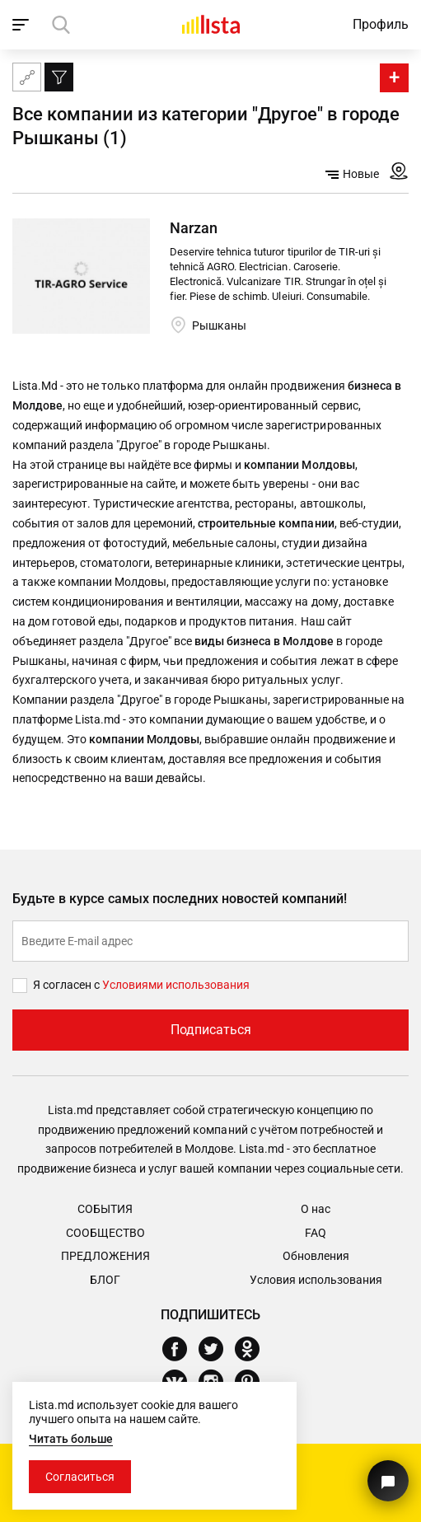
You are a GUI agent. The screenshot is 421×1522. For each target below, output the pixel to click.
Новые (352, 173)
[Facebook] (180, 1349)
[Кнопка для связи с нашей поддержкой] (388, 1480)
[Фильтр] (58, 77)
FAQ (315, 1232)
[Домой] (211, 24)
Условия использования (316, 1279)
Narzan (194, 227)
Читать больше (71, 1438)
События (105, 1208)
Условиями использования (176, 984)
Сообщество (105, 1232)
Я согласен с (67, 984)
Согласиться (80, 1476)
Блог (105, 1279)
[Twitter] (217, 1349)
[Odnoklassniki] (253, 1349)
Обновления (316, 1255)
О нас (315, 1208)
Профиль (381, 24)
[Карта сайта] (26, 77)
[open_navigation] (22, 24)
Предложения (105, 1255)
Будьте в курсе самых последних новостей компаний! (180, 898)
